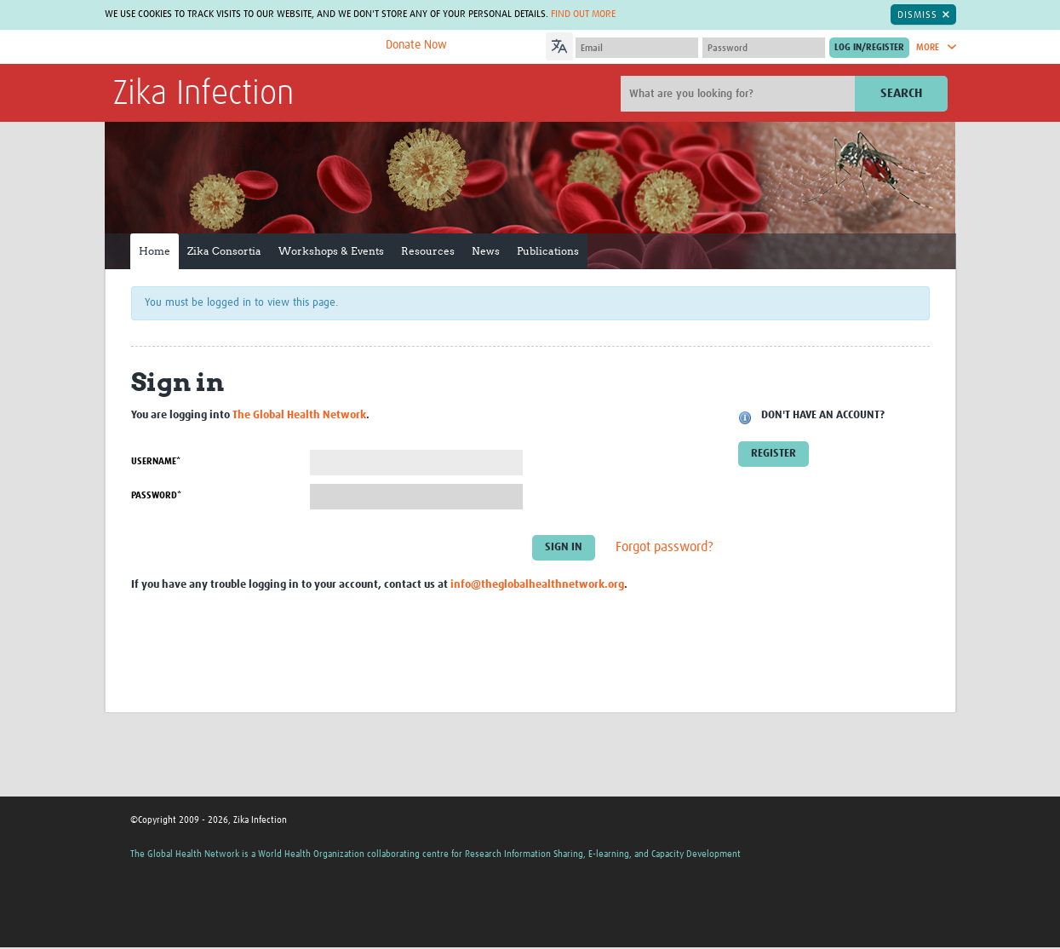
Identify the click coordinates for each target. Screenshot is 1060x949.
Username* (155, 461)
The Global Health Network (240, 47)
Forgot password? (664, 547)
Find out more (583, 14)
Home (154, 250)
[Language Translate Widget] (607, 44)
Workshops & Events (331, 250)
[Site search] (740, 94)
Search (901, 93)
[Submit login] (869, 47)
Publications (548, 250)
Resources (428, 250)
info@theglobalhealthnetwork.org (537, 584)
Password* (156, 495)
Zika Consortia (224, 250)
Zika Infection (203, 95)
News (486, 250)
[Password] (763, 47)
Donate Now (416, 45)
